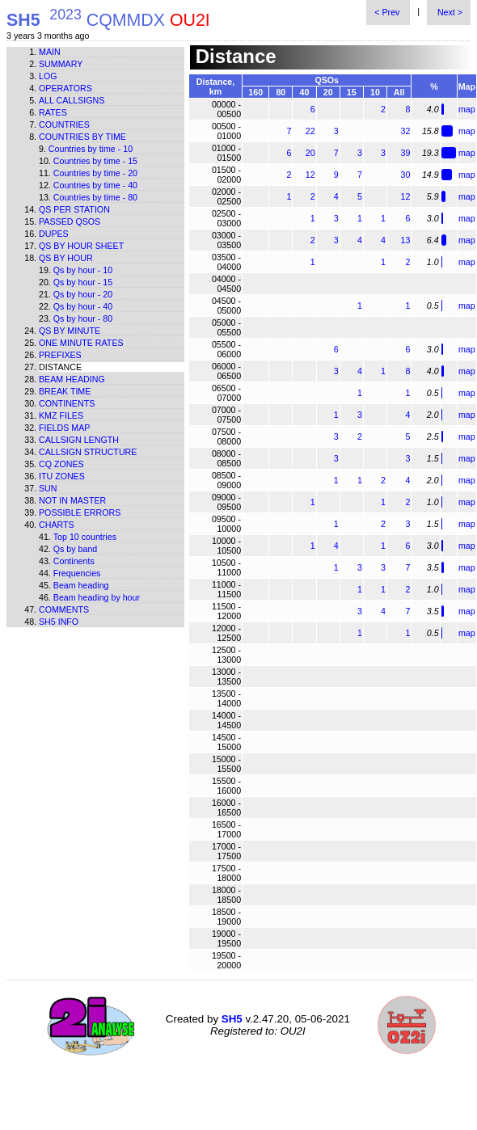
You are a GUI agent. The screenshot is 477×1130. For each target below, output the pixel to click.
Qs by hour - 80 (82, 318)
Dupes (54, 233)
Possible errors (79, 512)
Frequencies (77, 573)
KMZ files (61, 415)
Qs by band (75, 549)
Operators (65, 88)
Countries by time (82, 136)
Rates (53, 112)
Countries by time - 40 (95, 185)
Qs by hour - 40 (82, 306)
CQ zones (61, 464)
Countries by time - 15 (95, 161)
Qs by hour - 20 (82, 294)
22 (310, 131)
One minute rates (81, 343)
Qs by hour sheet (81, 246)
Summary (60, 64)
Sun (48, 488)
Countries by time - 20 (95, 173)
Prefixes (60, 355)
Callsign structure (88, 452)
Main (50, 52)
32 (406, 131)
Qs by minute (69, 330)
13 (406, 240)
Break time (65, 391)
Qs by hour (66, 258)
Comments (64, 609)
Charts (56, 524)
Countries (64, 124)
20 (310, 153)
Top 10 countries (84, 537)
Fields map (64, 427)
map (466, 109)
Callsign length (79, 440)
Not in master (72, 500)
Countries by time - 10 (91, 149)
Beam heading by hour (96, 597)
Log (48, 76)
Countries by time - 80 (95, 197)
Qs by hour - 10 (82, 270)
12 (310, 174)
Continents (67, 403)
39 (406, 153)
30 (406, 174)
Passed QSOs (69, 221)
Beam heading (72, 379)
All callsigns (71, 100)
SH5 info (58, 621)
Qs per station (74, 209)
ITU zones (62, 476)
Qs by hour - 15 (82, 282)
